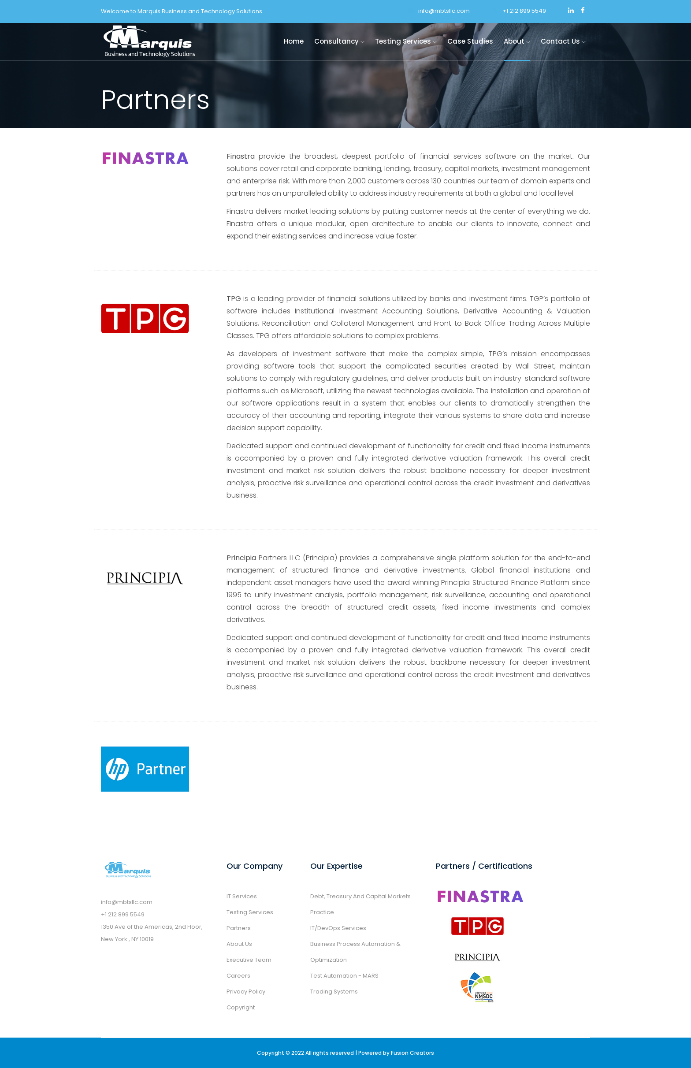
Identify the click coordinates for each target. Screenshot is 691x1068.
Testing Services (406, 41)
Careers (238, 975)
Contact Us (563, 41)
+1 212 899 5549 (520, 11)
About (517, 41)
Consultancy (339, 41)
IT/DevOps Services (338, 928)
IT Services (242, 896)
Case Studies (470, 41)
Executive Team (249, 960)
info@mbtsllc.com (439, 11)
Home (294, 41)
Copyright (241, 1007)
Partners (239, 928)
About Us (239, 944)
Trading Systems (334, 991)
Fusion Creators (412, 1053)
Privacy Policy (246, 991)
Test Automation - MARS (344, 975)
